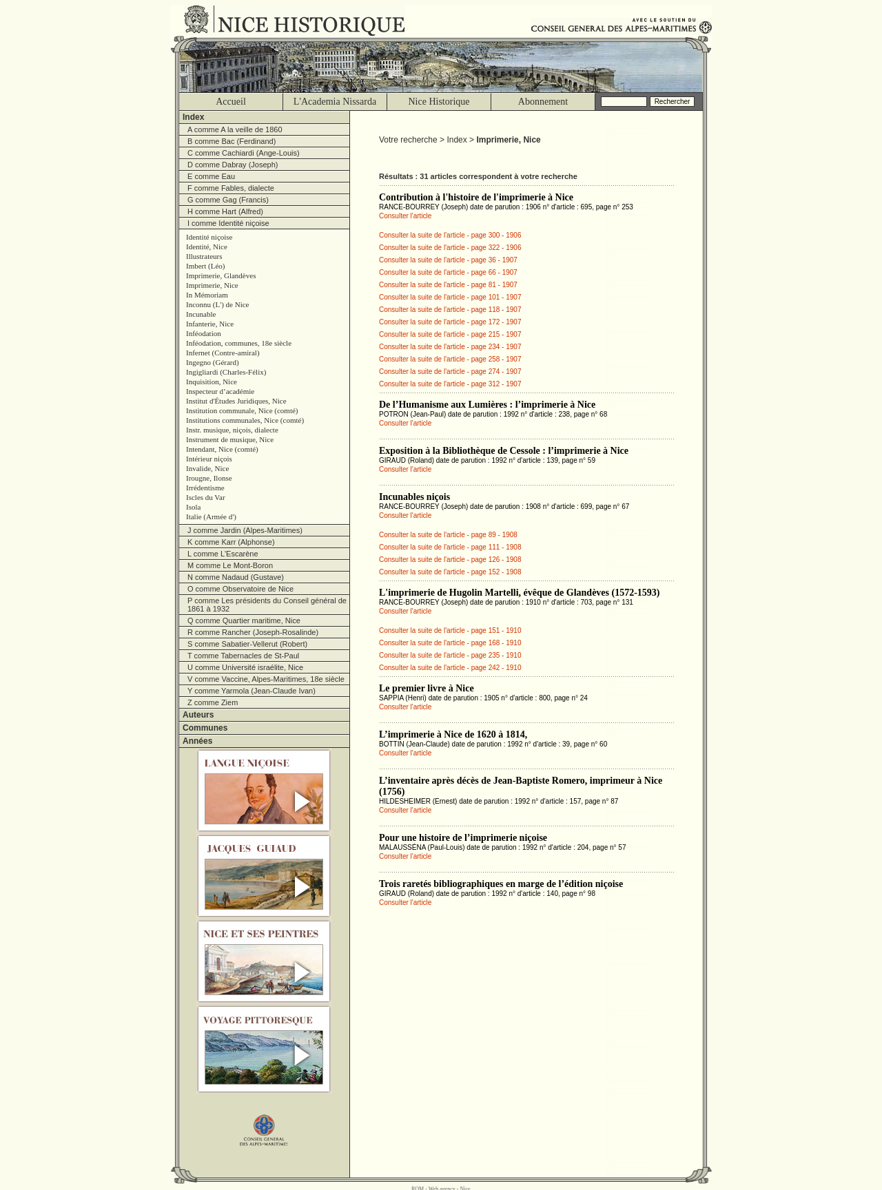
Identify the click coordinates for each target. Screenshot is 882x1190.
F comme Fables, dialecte (230, 188)
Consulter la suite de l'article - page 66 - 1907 (448, 272)
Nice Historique (438, 101)
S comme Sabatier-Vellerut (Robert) (247, 644)
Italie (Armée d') (211, 516)
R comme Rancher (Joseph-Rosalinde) (252, 632)
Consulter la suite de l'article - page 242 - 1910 (450, 667)
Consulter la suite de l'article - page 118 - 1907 (450, 309)
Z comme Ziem (212, 702)
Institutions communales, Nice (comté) (245, 420)
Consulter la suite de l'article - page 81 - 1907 (448, 285)
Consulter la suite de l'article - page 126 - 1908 (450, 559)
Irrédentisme (205, 487)
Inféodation (203, 333)
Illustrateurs (204, 256)
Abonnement (543, 101)
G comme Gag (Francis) (228, 200)
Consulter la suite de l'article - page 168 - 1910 (450, 643)
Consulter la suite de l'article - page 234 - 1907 (450, 347)
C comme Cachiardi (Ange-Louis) (243, 153)
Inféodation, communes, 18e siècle (238, 343)
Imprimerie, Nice (212, 285)
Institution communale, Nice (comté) (242, 410)
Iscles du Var (205, 497)
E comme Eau (211, 176)
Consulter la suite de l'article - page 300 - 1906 (450, 235)
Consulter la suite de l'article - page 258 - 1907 (450, 359)
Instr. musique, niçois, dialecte (232, 430)
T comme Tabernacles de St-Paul (243, 655)
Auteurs (198, 715)
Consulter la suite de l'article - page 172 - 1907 (450, 322)
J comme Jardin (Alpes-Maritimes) (244, 530)
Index (193, 117)
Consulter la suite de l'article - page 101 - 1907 (450, 297)
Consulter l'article (405, 216)
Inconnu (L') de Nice (217, 304)
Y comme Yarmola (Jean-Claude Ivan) (251, 691)
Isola (193, 507)
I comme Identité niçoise (228, 223)
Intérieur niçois (209, 459)
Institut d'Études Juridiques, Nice (236, 401)
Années (197, 741)
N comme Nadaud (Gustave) (235, 577)
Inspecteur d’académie (220, 391)
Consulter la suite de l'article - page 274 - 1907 (450, 371)
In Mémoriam (207, 295)
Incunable (201, 314)
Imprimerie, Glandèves (221, 275)
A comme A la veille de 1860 (235, 129)
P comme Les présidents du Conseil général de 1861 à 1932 (267, 604)
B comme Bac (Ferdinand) (231, 141)
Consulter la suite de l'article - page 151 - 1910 (450, 630)
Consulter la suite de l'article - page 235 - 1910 (450, 655)
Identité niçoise (209, 237)
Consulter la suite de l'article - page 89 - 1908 (448, 535)
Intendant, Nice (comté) (222, 449)
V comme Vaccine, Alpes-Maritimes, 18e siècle (266, 679)
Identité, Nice (206, 246)
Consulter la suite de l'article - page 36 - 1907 (448, 260)
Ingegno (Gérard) (212, 362)
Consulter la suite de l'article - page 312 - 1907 (450, 384)
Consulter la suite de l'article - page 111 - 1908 (450, 547)
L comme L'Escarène (222, 554)
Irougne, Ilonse (209, 478)
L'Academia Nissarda (335, 101)
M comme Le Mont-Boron (230, 565)
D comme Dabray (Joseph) (232, 164)
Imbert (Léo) (205, 266)
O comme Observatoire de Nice (240, 589)
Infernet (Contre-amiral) (223, 352)
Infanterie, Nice (210, 324)
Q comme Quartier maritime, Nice (243, 620)
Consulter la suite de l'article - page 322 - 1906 (450, 247)
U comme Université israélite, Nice (245, 667)
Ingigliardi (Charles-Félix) (226, 372)
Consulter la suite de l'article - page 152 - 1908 (450, 572)
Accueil (231, 101)
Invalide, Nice (207, 468)
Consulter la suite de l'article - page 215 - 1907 (450, 334)
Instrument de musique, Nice (230, 439)
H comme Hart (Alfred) (225, 211)
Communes (205, 728)
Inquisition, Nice (211, 381)
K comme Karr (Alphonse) (231, 542)
